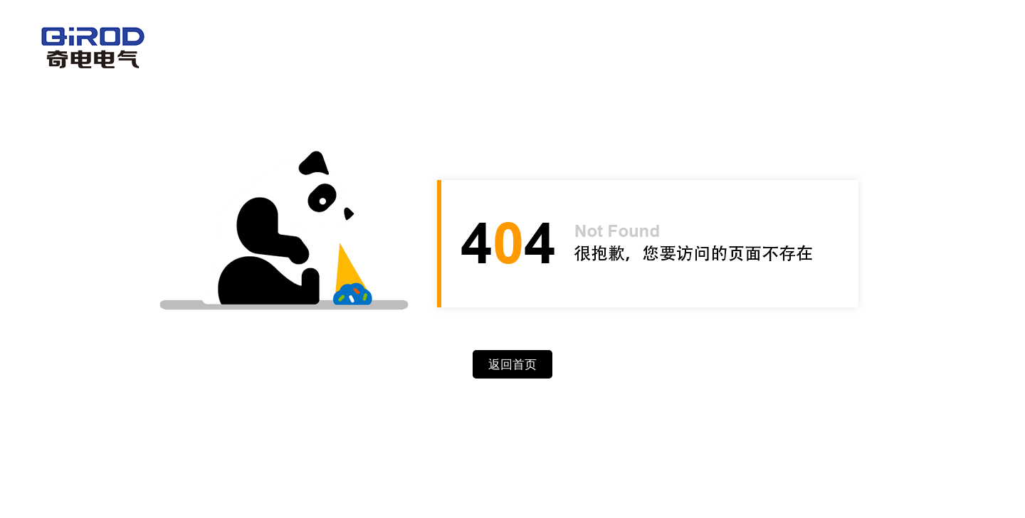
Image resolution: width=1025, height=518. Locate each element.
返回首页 (512, 364)
